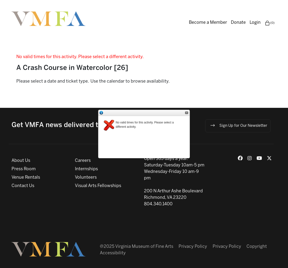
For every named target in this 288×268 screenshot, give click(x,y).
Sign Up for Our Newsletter (238, 125)
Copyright (256, 247)
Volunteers (86, 178)
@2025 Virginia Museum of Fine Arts (136, 247)
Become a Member (208, 23)
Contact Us (23, 186)
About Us (21, 161)
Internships (86, 169)
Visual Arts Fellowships (98, 186)
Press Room (24, 169)
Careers (83, 161)
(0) (269, 23)
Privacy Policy (193, 247)
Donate (238, 23)
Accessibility (113, 253)
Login (255, 23)
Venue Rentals (26, 178)
